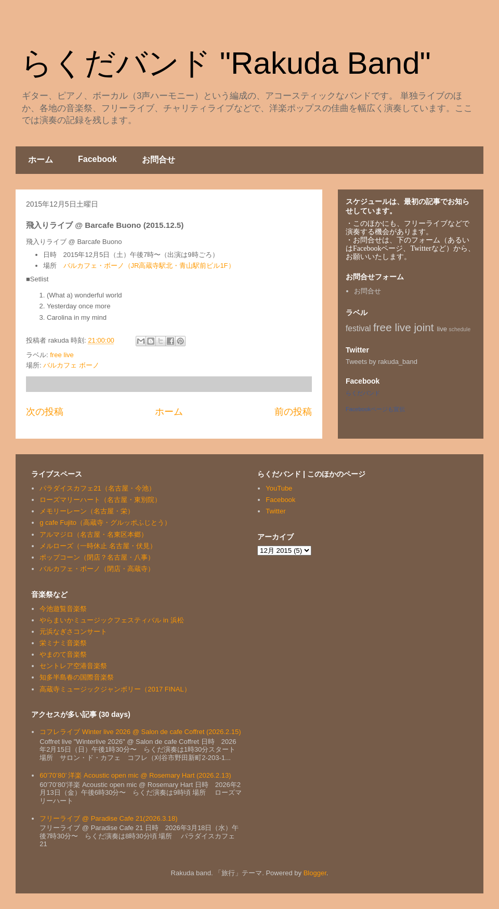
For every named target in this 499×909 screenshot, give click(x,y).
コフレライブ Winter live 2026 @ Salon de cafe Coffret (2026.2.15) (140, 732)
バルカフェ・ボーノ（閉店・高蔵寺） (97, 569)
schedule (460, 329)
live (442, 329)
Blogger (315, 873)
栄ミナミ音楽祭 (63, 643)
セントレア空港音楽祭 (73, 666)
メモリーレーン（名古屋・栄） (87, 511)
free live (62, 355)
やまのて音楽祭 (63, 654)
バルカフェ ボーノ (71, 365)
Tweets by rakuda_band (381, 361)
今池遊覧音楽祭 (63, 609)
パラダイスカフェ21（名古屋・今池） (97, 488)
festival (358, 328)
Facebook (97, 159)
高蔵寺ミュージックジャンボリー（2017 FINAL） (115, 689)
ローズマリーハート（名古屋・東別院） (100, 500)
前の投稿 (293, 411)
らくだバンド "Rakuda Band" (226, 63)
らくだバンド (363, 393)
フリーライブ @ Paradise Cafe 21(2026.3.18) (108, 818)
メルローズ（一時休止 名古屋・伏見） (98, 546)
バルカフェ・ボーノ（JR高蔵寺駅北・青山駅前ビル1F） (149, 265)
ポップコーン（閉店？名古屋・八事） (97, 557)
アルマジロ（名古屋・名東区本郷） (94, 534)
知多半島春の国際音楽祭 (77, 677)
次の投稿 (44, 411)
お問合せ (158, 159)
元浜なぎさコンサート (73, 631)
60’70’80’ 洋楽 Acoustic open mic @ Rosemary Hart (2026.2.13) (135, 775)
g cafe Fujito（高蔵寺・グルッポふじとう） (105, 522)
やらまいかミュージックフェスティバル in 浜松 (111, 620)
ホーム (40, 159)
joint (424, 327)
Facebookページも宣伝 (375, 409)
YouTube (279, 488)
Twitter (275, 511)
